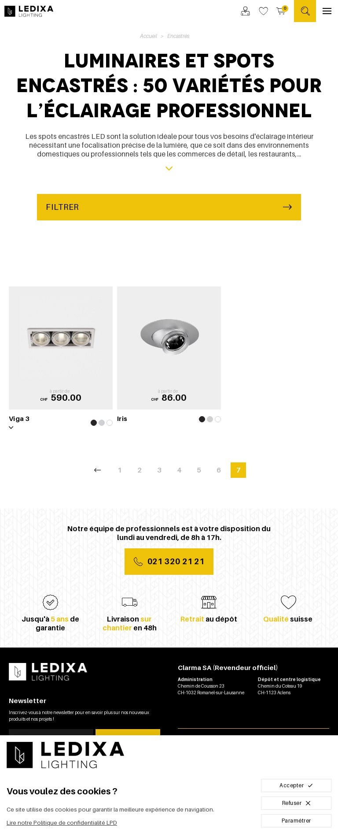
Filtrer (169, 207)
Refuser (296, 803)
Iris (122, 418)
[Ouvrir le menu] (327, 11)
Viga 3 (19, 418)
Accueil (148, 36)
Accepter (296, 785)
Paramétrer (296, 820)
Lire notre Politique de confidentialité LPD (62, 822)
